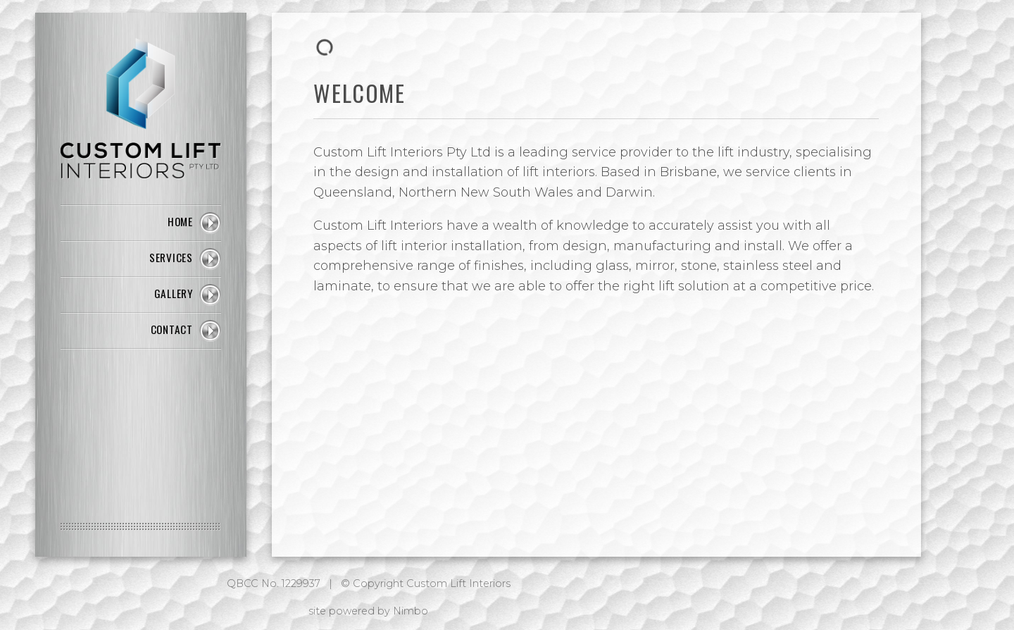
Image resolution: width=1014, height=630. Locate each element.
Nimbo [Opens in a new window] (410, 611)
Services (171, 257)
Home (180, 221)
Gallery (173, 293)
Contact (172, 329)
